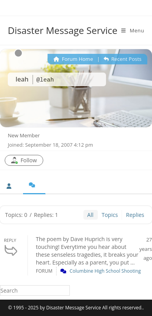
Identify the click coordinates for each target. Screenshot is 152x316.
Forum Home (73, 58)
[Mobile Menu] (132, 30)
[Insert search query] (35, 290)
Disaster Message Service (62, 30)
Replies (135, 214)
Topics (110, 214)
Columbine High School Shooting (105, 271)
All (90, 214)
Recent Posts (122, 58)
